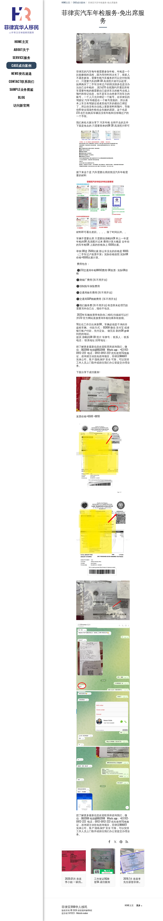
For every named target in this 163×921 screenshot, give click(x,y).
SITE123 (71, 913)
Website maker (82, 913)
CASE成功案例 (79, 2)
